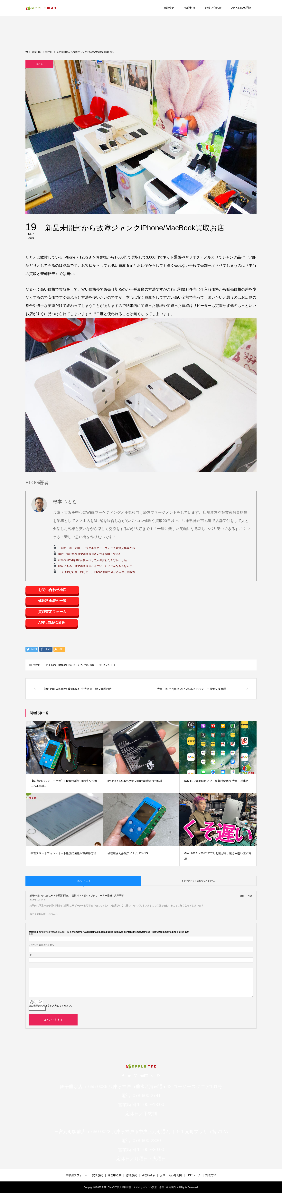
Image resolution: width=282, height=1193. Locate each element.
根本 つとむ (65, 501)
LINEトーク (194, 1175)
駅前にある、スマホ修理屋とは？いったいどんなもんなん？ (95, 566)
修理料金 (189, 7)
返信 (242, 896)
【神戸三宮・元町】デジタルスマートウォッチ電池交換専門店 (96, 548)
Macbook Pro (65, 665)
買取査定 (169, 7)
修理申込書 (114, 1175)
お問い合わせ (213, 7)
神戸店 (39, 64)
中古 (86, 665)
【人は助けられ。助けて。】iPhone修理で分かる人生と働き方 (96, 572)
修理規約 (131, 1175)
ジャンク (77, 665)
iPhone (52, 665)
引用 (250, 896)
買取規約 (97, 1175)
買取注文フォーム (77, 1175)
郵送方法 (210, 1175)
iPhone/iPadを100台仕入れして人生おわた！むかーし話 (92, 560)
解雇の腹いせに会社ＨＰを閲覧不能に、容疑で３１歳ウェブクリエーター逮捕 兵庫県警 (77, 895)
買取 (92, 665)
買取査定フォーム (52, 612)
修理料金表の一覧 (52, 601)
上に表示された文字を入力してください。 (51, 1005)
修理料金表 (148, 1175)
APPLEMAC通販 (241, 7)
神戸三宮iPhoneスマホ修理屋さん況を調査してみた (90, 554)
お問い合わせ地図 (52, 590)
